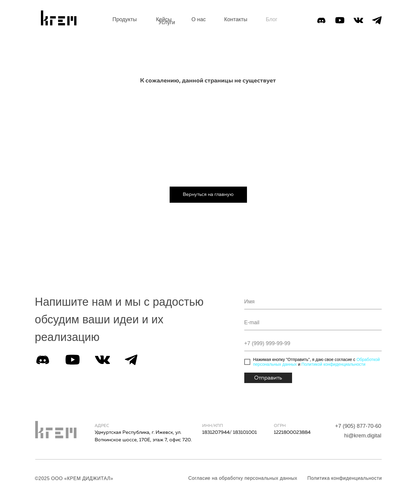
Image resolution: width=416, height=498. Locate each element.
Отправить (268, 378)
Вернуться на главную (208, 194)
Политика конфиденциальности (344, 478)
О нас (198, 19)
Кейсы (164, 19)
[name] (313, 301)
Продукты (125, 19)
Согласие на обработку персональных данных (242, 478)
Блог (271, 19)
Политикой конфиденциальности (333, 364)
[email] (313, 322)
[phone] (313, 343)
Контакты (236, 19)
